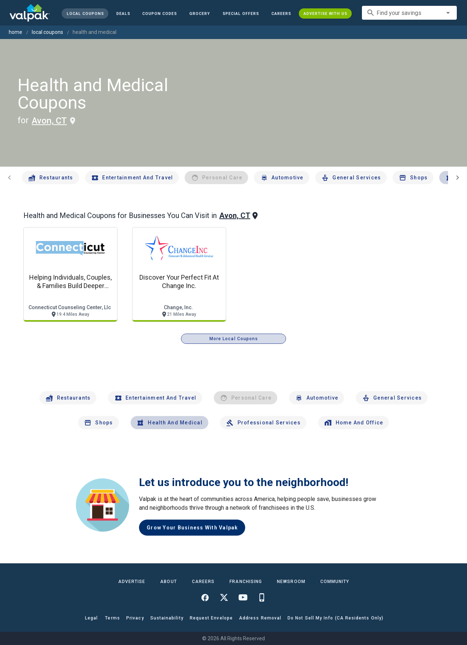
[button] (241, 13)
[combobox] (409, 13)
